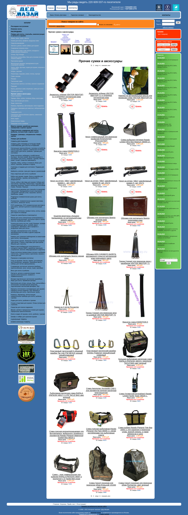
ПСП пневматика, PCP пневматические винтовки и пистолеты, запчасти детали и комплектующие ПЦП (28, 206)
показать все (106, 65)
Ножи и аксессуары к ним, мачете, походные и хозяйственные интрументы (25, 51)
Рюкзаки (13, 79)
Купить (70, 105)
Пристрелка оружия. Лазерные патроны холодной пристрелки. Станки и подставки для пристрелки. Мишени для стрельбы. (27, 242)
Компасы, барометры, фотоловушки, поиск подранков (27, 106)
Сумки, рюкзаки (15, 76)
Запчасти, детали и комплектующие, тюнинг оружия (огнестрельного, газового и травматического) (25, 274)
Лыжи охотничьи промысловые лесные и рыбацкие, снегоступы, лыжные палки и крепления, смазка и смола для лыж (28, 253)
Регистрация (61, 8)
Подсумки (14, 86)
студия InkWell (104, 514)
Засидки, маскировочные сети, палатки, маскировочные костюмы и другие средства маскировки (25, 232)
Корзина (63, 504)
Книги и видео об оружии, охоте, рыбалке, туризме (28, 314)
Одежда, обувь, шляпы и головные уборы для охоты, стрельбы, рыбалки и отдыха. (26, 163)
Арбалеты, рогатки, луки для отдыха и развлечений (28, 171)
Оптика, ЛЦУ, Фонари (17, 54)
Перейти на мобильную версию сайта (94, 506)
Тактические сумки (16, 81)
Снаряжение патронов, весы (19, 48)
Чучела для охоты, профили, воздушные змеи (25, 40)
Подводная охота (16, 112)
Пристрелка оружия (17, 61)
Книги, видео (15, 118)
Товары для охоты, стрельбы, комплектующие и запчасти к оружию (65, 38)
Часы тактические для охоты (19, 101)
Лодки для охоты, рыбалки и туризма (23, 300)
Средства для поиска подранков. (22, 307)
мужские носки (96, 512)
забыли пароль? (168, 27)
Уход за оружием (16, 96)
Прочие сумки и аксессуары (88, 40)
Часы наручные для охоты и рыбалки (23, 174)
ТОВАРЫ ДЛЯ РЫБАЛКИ (19, 141)
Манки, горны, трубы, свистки (20, 38)
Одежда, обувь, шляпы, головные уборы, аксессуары (27, 98)
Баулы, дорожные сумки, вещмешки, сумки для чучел (27, 88)
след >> (97, 65)
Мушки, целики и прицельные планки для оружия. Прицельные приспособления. (27, 310)
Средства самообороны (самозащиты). (24, 215)
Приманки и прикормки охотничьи (22, 258)
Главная (51, 8)
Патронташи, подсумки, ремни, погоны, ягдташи (25, 74)
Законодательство (95, 15)
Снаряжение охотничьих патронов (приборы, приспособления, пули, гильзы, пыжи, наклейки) (27, 267)
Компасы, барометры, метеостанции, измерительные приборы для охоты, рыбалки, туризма (26, 296)
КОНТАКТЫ (73, 8)
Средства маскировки (17, 43)
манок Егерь (60, 26)
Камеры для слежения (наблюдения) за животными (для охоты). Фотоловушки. (28, 237)
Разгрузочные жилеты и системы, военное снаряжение (27, 84)
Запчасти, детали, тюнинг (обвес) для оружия (25, 45)
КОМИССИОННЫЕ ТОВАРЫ (20, 322)
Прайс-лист (71, 504)
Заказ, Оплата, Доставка (58, 15)
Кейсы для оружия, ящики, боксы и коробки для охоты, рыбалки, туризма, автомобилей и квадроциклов (27, 178)
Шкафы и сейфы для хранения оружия (24, 316)
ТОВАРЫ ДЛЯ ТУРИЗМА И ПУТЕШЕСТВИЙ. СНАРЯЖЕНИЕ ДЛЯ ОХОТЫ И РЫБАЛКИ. (26, 144)
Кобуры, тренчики (16, 71)
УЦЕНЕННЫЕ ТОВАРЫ (19, 319)
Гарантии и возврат (77, 15)
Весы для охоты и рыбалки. (20, 270)
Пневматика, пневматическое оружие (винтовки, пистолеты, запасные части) (27, 201)
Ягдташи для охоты (17, 91)
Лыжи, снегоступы (16, 103)
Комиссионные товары (18, 121)
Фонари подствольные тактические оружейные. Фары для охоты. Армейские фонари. (27, 279)
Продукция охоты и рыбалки (19, 123)
